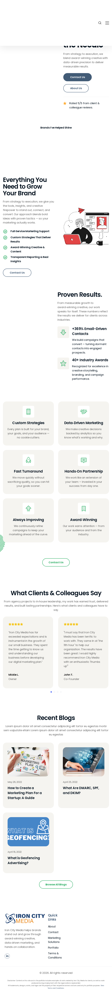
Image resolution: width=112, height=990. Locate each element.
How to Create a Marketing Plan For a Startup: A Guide (25, 793)
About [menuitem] (52, 927)
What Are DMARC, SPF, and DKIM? (81, 791)
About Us (76, 88)
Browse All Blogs (56, 885)
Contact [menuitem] (53, 933)
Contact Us (77, 77)
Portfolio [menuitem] (53, 948)
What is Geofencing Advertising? (24, 861)
